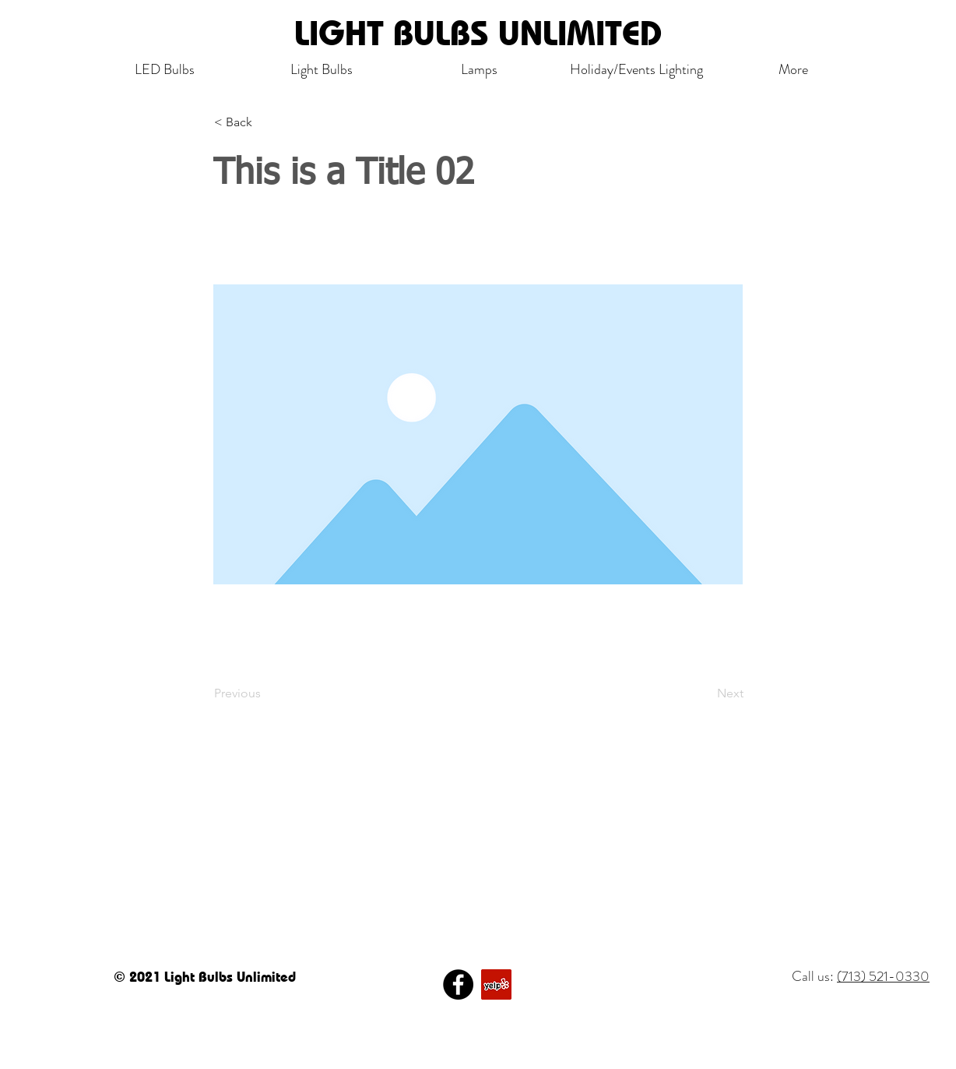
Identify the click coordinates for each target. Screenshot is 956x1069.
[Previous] (265, 693)
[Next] (704, 693)
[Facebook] (458, 984)
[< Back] (265, 122)
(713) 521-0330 (883, 976)
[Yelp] (496, 984)
